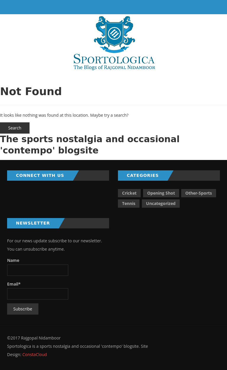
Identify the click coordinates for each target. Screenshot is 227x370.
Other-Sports (198, 193)
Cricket (129, 193)
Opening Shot (161, 193)
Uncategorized (161, 203)
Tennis (128, 203)
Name (37, 266)
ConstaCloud (34, 354)
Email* (37, 290)
